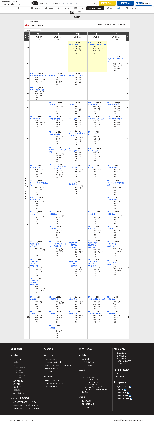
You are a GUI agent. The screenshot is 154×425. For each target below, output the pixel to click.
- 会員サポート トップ (52, 380)
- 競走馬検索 (85, 359)
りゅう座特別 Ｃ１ (36, 119)
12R (70, 73)
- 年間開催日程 (121, 353)
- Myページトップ (122, 387)
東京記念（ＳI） (74, 44)
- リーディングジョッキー (91, 380)
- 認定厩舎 (84, 392)
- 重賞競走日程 (121, 356)
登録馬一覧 (80, 12)
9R (31, 116)
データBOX (63, 8)
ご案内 (34, 420)
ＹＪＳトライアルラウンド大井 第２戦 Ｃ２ (58, 167)
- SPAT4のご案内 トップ (53, 359)
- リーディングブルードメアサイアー (95, 387)
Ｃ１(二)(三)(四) (93, 134)
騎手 (41, 3)
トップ (21, 8)
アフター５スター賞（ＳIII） (97, 44)
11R (70, 42)
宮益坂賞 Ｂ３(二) (113, 104)
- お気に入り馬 (121, 393)
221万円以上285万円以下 (92, 246)
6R (50, 116)
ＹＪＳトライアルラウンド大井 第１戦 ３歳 (58, 245)
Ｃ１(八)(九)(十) (54, 119)
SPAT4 (49, 8)
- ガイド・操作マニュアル (54, 383)
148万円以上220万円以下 (73, 246)
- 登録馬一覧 (120, 376)
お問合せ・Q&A (15, 420)
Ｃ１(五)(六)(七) (74, 119)
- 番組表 (119, 374)
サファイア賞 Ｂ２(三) (37, 90)
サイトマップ (26, 420)
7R (70, 116)
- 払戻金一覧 (16, 387)
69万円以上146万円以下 (34, 265)
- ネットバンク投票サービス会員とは (58, 365)
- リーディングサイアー (91, 384)
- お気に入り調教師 (122, 399)
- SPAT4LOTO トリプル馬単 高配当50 (25, 408)
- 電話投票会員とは (52, 368)
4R (89, 241)
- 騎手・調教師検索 (87, 362)
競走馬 (35, 3)
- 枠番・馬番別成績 (87, 404)
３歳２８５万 (92, 243)
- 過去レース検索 (86, 365)
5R (70, 165)
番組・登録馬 (95, 8)
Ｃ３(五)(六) (53, 214)
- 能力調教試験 (86, 401)
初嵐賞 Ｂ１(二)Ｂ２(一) (57, 75)
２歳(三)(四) (111, 299)
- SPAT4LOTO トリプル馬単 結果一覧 (25, 405)
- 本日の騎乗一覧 (18, 393)
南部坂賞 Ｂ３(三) (93, 104)
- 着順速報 (16, 384)
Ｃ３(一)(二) (111, 214)
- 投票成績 (119, 390)
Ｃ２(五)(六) (73, 167)
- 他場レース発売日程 (123, 361)
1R (31, 212)
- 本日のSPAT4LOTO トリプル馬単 (24, 402)
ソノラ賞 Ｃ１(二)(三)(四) (96, 119)
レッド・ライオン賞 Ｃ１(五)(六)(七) (77, 134)
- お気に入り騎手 (122, 396)
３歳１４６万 (34, 261)
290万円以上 (111, 246)
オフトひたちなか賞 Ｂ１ (38, 75)
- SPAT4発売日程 (51, 386)
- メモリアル (85, 374)
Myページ (113, 8)
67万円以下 (33, 246)
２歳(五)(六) (73, 299)
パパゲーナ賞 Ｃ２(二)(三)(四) (115, 184)
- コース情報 (85, 407)
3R (89, 165)
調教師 (48, 3)
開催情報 (35, 8)
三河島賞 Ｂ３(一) (74, 104)
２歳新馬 (33, 299)
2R (50, 226)
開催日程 (79, 8)
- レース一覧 (16, 359)
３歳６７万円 (34, 244)
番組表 (72, 12)
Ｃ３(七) (32, 214)
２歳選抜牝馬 (53, 299)
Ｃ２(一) (90, 167)
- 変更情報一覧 (17, 381)
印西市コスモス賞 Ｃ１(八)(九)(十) (58, 151)
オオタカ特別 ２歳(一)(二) (96, 299)
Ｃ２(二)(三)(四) (112, 167)
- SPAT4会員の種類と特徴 (54, 362)
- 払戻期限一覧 (121, 364)
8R (89, 116)
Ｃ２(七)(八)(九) (35, 167)
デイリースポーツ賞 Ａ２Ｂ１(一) (116, 60)
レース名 (55, 3)
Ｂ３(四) (52, 104)
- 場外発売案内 (121, 358)
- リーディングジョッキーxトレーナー (95, 389)
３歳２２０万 (73, 243)
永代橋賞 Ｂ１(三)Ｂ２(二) (77, 75)
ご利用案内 (131, 8)
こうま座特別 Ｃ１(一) (114, 119)
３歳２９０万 (111, 244)
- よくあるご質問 (51, 371)
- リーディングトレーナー (91, 382)
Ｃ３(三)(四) (92, 214)
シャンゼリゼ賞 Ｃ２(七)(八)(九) (39, 184)
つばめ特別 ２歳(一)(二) (95, 313)
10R (70, 102)
